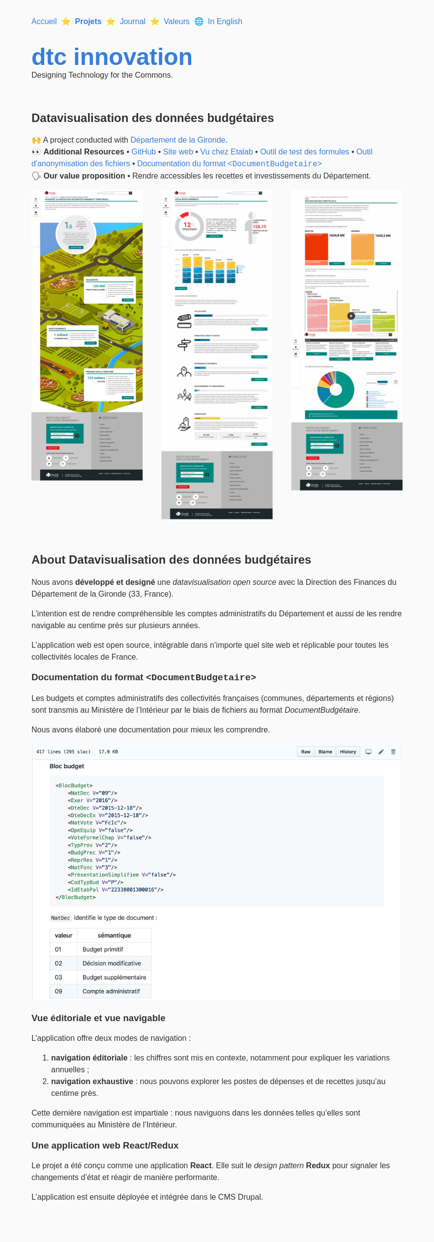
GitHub (143, 152)
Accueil (44, 21)
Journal (132, 21)
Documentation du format (229, 164)
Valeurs (177, 21)
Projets (88, 21)
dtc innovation (112, 57)
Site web (178, 152)
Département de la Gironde (177, 140)
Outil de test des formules (304, 152)
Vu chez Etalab (227, 152)
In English (225, 21)
